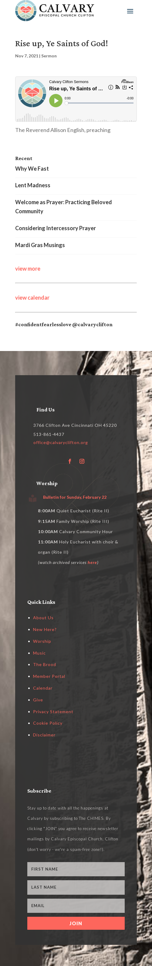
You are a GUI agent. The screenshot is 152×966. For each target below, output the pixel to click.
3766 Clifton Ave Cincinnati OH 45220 (75, 425)
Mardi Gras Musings (40, 245)
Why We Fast (32, 168)
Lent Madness (32, 185)
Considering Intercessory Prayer (55, 228)
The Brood (44, 664)
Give (38, 699)
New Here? (45, 629)
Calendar (42, 688)
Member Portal (49, 676)
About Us (43, 617)
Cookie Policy (47, 723)
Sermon (49, 55)
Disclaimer (44, 734)
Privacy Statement (53, 711)
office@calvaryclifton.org (60, 442)
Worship (42, 641)
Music (39, 652)
